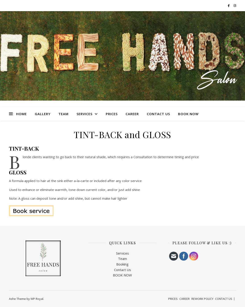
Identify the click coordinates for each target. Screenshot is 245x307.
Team (122, 258)
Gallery (42, 114)
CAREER (132, 114)
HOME (21, 114)
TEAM (63, 114)
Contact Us (122, 270)
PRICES (112, 114)
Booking (122, 264)
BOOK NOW (188, 114)
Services (122, 253)
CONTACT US (158, 114)
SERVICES (84, 114)
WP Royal (37, 299)
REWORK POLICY (202, 299)
